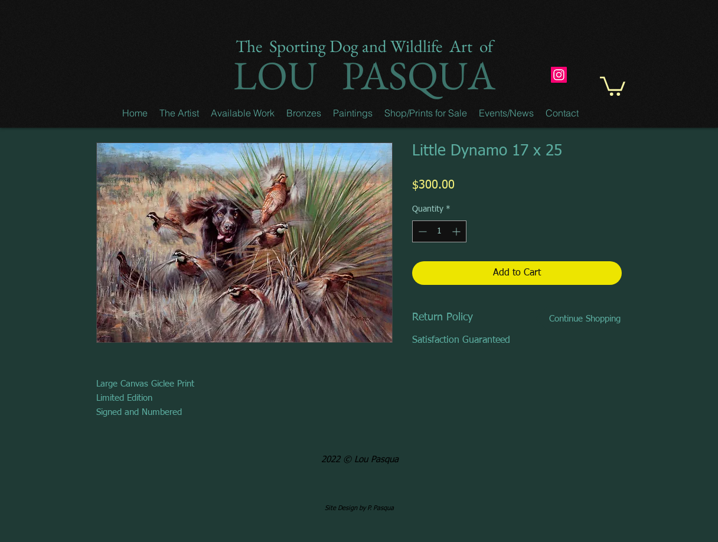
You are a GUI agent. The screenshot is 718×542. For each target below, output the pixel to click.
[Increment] (457, 231)
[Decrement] (421, 231)
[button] (179, 113)
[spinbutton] (439, 231)
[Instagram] (559, 75)
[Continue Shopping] (585, 318)
